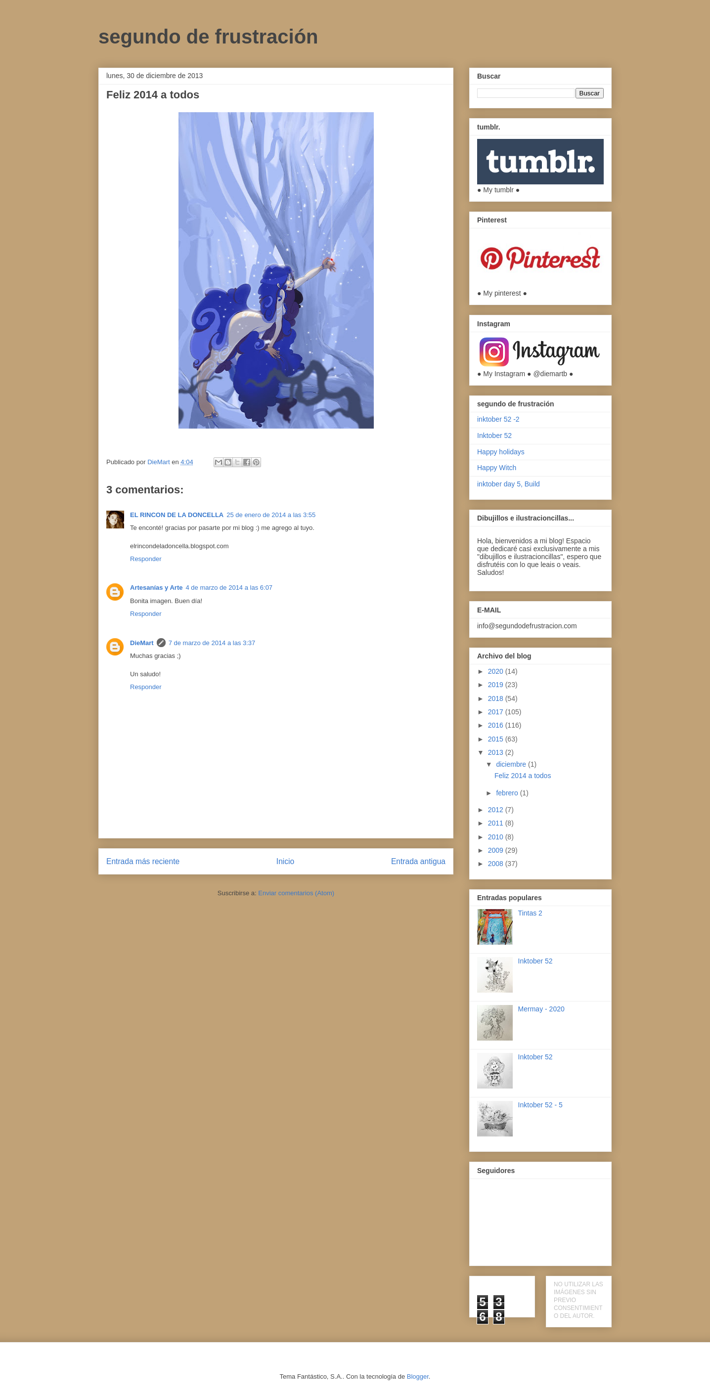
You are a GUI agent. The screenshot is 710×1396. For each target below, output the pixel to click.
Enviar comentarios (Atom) (296, 893)
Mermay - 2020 (541, 1009)
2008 (496, 864)
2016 (496, 725)
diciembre (512, 764)
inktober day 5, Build (508, 484)
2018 (496, 698)
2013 (496, 752)
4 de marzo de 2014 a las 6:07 (228, 587)
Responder (146, 559)
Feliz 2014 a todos (522, 776)
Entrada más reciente (142, 861)
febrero (508, 793)
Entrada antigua (418, 861)
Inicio (285, 861)
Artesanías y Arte (156, 587)
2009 (496, 850)
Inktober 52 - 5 (540, 1105)
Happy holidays (501, 452)
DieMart (142, 643)
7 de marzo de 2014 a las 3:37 (212, 643)
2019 (496, 685)
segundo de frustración (208, 36)
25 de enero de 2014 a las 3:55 (270, 515)
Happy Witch (496, 468)
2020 (496, 671)
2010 (496, 837)
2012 (496, 810)
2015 (496, 739)
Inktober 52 (494, 435)
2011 (496, 823)
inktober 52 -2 (498, 419)
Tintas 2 (530, 913)
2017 (496, 712)
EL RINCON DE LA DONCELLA (176, 515)
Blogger (418, 1376)
